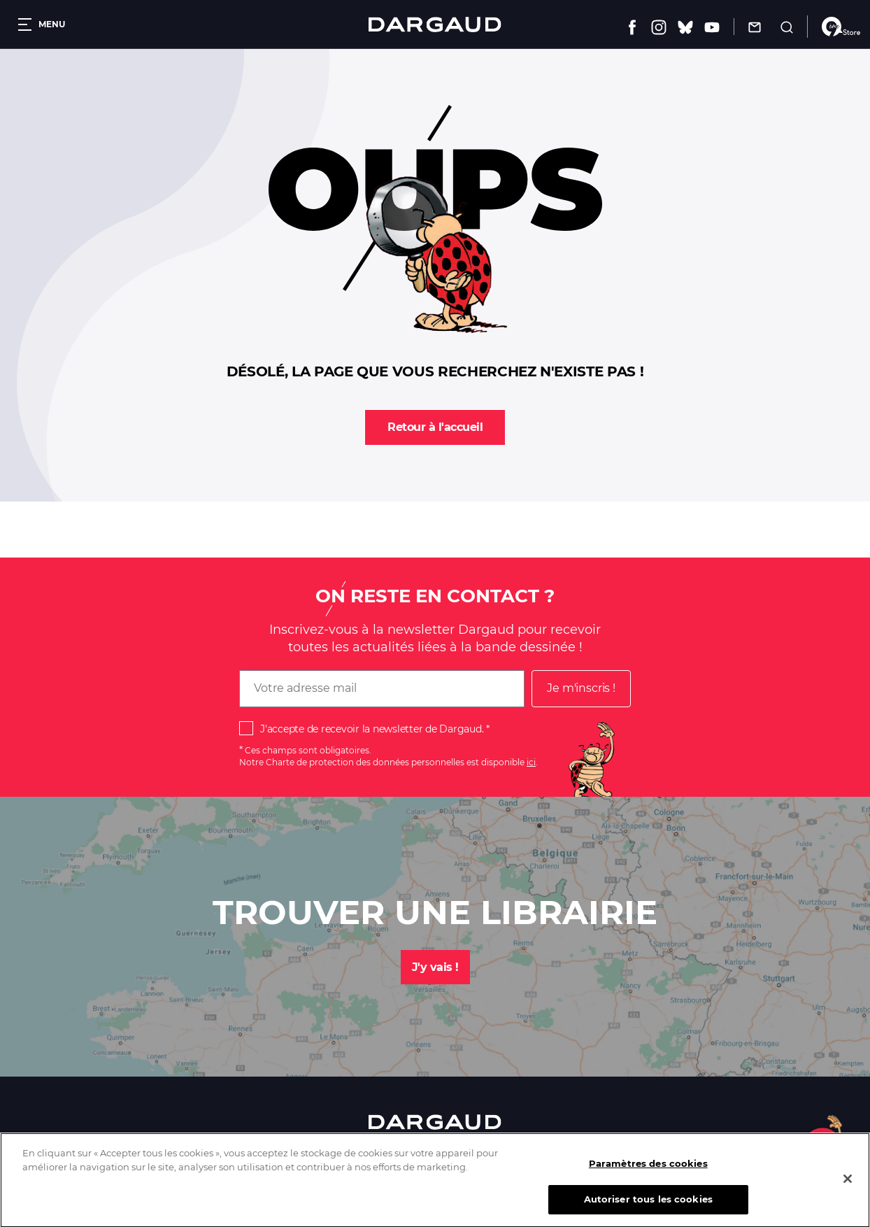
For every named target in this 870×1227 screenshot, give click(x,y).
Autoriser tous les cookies (648, 1208)
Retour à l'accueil (435, 427)
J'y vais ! (435, 967)
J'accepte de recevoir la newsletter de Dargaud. (371, 729)
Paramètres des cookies (648, 1173)
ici (531, 762)
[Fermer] (847, 1188)
